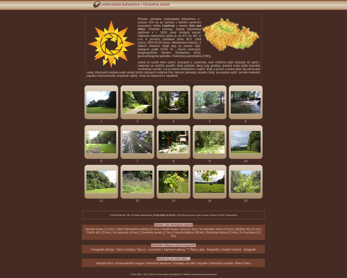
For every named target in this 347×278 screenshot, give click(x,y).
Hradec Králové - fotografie (238, 249)
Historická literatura (158, 263)
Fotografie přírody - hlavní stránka (113, 249)
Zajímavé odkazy (175, 249)
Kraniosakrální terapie (130, 263)
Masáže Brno (105, 263)
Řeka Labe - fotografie (204, 249)
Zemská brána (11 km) (99, 229)
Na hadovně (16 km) (126, 232)
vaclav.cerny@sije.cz (172, 274)
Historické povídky (221, 263)
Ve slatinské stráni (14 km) (216, 229)
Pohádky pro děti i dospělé (190, 263)
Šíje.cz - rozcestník (149, 249)
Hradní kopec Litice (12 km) (179, 229)
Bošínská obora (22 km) (222, 232)
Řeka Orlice (243, 263)
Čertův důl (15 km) (98, 232)
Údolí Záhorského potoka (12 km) (137, 229)
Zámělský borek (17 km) (156, 232)
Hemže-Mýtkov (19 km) (189, 232)
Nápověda (231, 215)
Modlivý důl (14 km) (247, 229)
